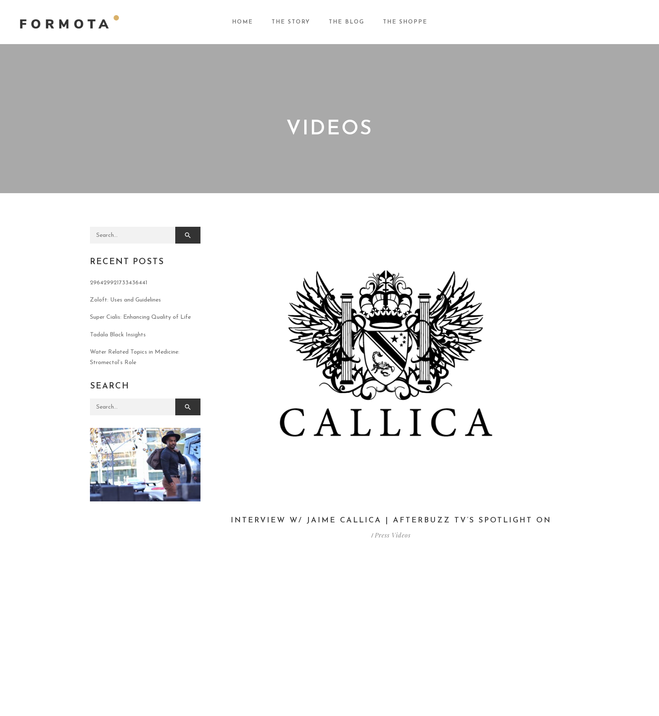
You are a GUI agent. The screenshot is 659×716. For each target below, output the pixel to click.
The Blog (346, 22)
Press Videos (393, 535)
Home (242, 22)
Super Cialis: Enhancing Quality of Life (140, 317)
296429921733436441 (119, 283)
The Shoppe (405, 22)
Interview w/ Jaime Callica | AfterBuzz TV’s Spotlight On (391, 521)
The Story (291, 22)
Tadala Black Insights (118, 335)
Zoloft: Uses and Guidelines (125, 300)
